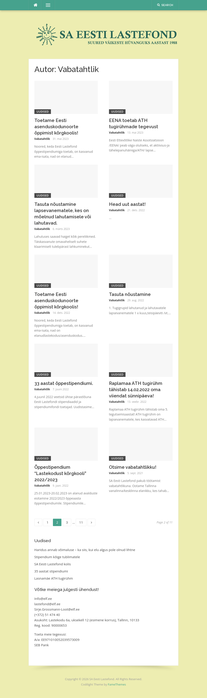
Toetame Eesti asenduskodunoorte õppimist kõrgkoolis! (56, 127)
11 (82, 522)
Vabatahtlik (42, 139)
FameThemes (117, 684)
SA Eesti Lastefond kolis (52, 564)
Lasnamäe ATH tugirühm (53, 578)
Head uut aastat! (127, 204)
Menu (46, 5)
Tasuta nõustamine (130, 294)
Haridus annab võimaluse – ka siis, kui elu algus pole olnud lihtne (84, 549)
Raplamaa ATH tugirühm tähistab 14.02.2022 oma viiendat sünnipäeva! (135, 390)
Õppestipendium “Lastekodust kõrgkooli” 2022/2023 (60, 473)
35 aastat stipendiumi (51, 571)
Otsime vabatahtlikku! (132, 467)
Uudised (43, 112)
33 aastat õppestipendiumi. (63, 383)
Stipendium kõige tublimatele (57, 557)
